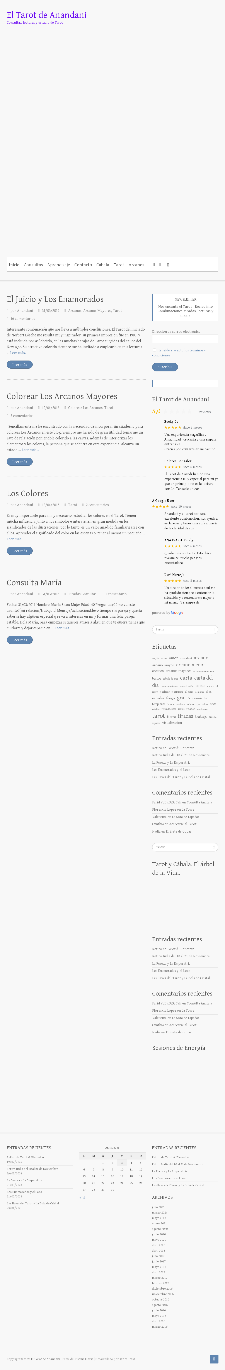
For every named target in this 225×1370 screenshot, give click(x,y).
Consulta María (34, 583)
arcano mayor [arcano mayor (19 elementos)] (163, 665)
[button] (168, 264)
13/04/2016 (50, 505)
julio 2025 (158, 1207)
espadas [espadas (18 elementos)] (158, 698)
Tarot (119, 265)
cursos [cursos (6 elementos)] (210, 686)
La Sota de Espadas (185, 817)
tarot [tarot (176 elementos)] (158, 716)
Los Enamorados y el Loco (171, 770)
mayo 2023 (159, 1218)
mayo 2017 (159, 1267)
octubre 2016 (160, 1299)
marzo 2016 (159, 1326)
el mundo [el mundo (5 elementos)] (199, 692)
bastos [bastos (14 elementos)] (156, 678)
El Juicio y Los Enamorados (55, 299)
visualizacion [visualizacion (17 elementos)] (172, 723)
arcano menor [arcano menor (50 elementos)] (190, 665)
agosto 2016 (160, 1305)
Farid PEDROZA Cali (166, 802)
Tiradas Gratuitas (82, 594)
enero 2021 (159, 1223)
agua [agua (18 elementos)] (155, 658)
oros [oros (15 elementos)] (213, 704)
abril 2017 (158, 1272)
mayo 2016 (159, 1316)
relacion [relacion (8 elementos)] (190, 709)
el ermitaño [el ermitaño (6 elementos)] (177, 691)
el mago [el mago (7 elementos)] (189, 691)
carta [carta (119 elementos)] (186, 677)
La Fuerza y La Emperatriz (171, 763)
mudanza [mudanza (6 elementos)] (181, 704)
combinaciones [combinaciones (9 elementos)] (170, 686)
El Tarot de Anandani (47, 15)
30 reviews (203, 412)
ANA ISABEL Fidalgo (179, 540)
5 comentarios (21, 416)
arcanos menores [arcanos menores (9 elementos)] (203, 671)
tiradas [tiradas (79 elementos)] (185, 716)
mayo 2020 (159, 1240)
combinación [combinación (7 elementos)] (187, 686)
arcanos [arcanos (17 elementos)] (158, 671)
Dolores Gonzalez (178, 461)
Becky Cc (171, 422)
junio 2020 (159, 1234)
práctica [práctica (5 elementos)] (156, 709)
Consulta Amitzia (199, 802)
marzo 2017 (159, 1278)
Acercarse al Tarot (182, 824)
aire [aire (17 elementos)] (164, 658)
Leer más (19, 364)
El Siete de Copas (178, 832)
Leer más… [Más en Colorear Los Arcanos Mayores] (30, 450)
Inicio (14, 265)
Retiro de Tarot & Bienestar (173, 748)
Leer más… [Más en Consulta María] (63, 628)
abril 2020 (158, 1245)
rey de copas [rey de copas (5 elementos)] (202, 709)
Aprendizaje (58, 265)
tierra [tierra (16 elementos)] (171, 717)
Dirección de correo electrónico (176, 332)
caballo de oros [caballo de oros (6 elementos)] (170, 678)
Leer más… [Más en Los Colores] (15, 539)
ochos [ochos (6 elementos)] (205, 704)
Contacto (83, 265)
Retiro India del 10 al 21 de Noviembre (181, 755)
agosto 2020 (160, 1229)
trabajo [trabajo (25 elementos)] (201, 716)
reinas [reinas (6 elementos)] (181, 709)
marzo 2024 (159, 1212)
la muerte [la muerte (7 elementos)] (197, 698)
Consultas (33, 265)
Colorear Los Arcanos (85, 408)
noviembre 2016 (163, 1294)
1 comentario (116, 594)
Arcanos (136, 265)
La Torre (188, 810)
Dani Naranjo (174, 575)
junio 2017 (159, 1261)
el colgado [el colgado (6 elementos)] (165, 691)
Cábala (102, 265)
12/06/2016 (50, 408)
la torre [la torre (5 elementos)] (170, 704)
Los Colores (27, 494)
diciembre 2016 (162, 1288)
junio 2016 (159, 1310)
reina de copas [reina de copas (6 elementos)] (169, 709)
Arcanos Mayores (97, 310)
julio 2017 (158, 1256)
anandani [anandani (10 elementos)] (186, 658)
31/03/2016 (50, 594)
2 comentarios (97, 505)
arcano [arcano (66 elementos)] (201, 658)
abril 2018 (158, 1250)
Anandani (25, 310)
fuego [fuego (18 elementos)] (170, 698)
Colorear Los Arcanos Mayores (62, 396)
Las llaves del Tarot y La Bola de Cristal (181, 777)
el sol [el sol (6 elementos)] (208, 691)
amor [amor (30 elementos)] (173, 658)
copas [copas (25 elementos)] (200, 685)
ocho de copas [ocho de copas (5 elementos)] (194, 704)
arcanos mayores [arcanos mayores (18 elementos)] (178, 671)
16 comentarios (22, 318)
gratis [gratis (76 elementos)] (183, 698)
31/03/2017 (50, 310)
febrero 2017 (160, 1283)
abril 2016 (158, 1321)
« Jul (82, 1197)
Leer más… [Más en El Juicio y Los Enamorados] (18, 353)
